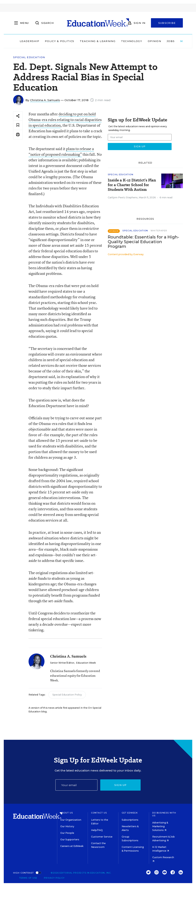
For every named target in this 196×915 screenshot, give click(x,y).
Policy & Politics (59, 41)
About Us (66, 812)
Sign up (120, 784)
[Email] (76, 785)
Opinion (154, 41)
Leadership (29, 41)
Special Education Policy (67, 694)
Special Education (29, 57)
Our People (67, 833)
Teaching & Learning (97, 41)
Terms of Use (28, 878)
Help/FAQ (97, 830)
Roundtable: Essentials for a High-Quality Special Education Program (143, 242)
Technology (131, 41)
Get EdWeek (130, 812)
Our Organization (70, 819)
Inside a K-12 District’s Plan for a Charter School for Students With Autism (132, 185)
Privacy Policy (54, 878)
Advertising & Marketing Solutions (160, 826)
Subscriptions (130, 819)
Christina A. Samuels (45, 100)
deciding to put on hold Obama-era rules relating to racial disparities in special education (65, 119)
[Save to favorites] (17, 125)
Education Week (86, 662)
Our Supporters (69, 839)
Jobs (171, 41)
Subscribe (167, 22)
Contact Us (99, 812)
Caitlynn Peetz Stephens (123, 197)
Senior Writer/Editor (62, 662)
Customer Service (101, 836)
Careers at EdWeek (71, 846)
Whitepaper (159, 230)
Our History (67, 826)
